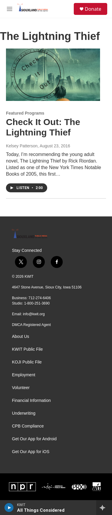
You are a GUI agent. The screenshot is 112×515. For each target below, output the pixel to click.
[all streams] (104, 507)
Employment (23, 375)
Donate (93, 9)
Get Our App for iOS (30, 452)
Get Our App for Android (34, 439)
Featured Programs (25, 113)
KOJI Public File (27, 362)
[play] (9, 508)
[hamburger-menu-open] (9, 9)
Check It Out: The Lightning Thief (43, 127)
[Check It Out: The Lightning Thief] (53, 75)
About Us (20, 336)
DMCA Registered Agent (31, 325)
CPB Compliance (28, 426)
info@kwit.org (34, 314)
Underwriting (24, 413)
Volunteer (21, 388)
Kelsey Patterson (22, 145)
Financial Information (31, 400)
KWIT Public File (27, 349)
